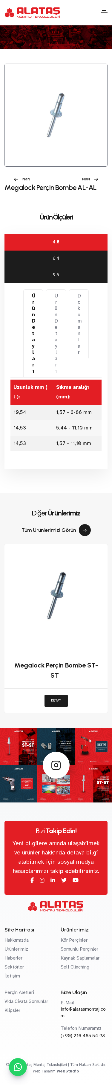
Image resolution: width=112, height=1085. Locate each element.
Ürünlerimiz (16, 949)
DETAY (56, 700)
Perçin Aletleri (19, 992)
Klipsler (12, 1010)
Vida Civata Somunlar (26, 1001)
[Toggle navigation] (104, 12)
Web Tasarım (44, 1071)
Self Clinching (75, 967)
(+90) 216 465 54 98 (83, 1036)
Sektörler (14, 967)
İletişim (12, 976)
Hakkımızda (16, 940)
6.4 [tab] (56, 258)
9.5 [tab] (56, 274)
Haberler (13, 958)
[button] (23, 179)
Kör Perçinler (74, 940)
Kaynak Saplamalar (80, 958)
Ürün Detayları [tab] (34, 333)
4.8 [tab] (56, 242)
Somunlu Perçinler (79, 949)
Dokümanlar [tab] (80, 324)
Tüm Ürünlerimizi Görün (56, 530)
